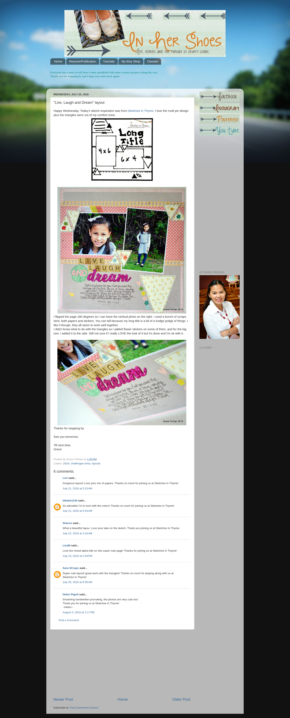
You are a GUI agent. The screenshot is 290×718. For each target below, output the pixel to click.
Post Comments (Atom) (84, 707)
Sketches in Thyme (140, 110)
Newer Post (63, 699)
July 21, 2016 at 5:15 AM (77, 488)
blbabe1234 (70, 500)
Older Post (181, 699)
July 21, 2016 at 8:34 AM (77, 510)
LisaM (66, 545)
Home (58, 61)
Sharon (67, 523)
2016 (66, 463)
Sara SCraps (71, 568)
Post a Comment (69, 620)
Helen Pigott (71, 594)
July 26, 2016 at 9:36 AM (77, 582)
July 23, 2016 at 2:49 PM (77, 555)
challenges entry (80, 463)
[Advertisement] (121, 663)
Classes (152, 61)
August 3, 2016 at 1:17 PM (78, 612)
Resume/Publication (82, 61)
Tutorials (109, 61)
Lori (65, 477)
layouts (96, 463)
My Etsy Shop (130, 61)
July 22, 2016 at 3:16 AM (77, 533)
